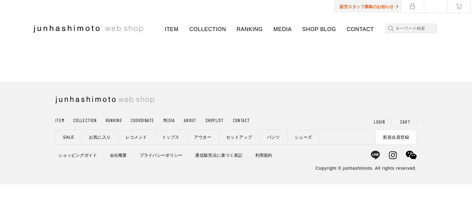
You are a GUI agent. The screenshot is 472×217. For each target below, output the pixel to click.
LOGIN (379, 121)
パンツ (273, 137)
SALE (68, 137)
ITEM (172, 29)
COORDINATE (142, 120)
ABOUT (190, 120)
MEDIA (283, 29)
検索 (391, 28)
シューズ (303, 137)
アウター (202, 137)
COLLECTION (208, 29)
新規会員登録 (396, 137)
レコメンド (136, 137)
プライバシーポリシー (161, 155)
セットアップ (239, 137)
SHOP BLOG (320, 29)
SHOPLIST (215, 120)
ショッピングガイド (77, 155)
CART (405, 121)
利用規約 (263, 155)
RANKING (251, 29)
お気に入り (99, 137)
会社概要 (118, 155)
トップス (170, 137)
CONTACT (361, 29)
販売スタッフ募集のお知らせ (368, 6)
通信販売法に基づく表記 (218, 155)
